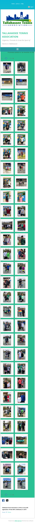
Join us (18, 3)
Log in (31, 7)
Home (13, 3)
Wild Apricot (18, 521)
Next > (11, 58)
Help (22, 3)
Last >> (14, 58)
